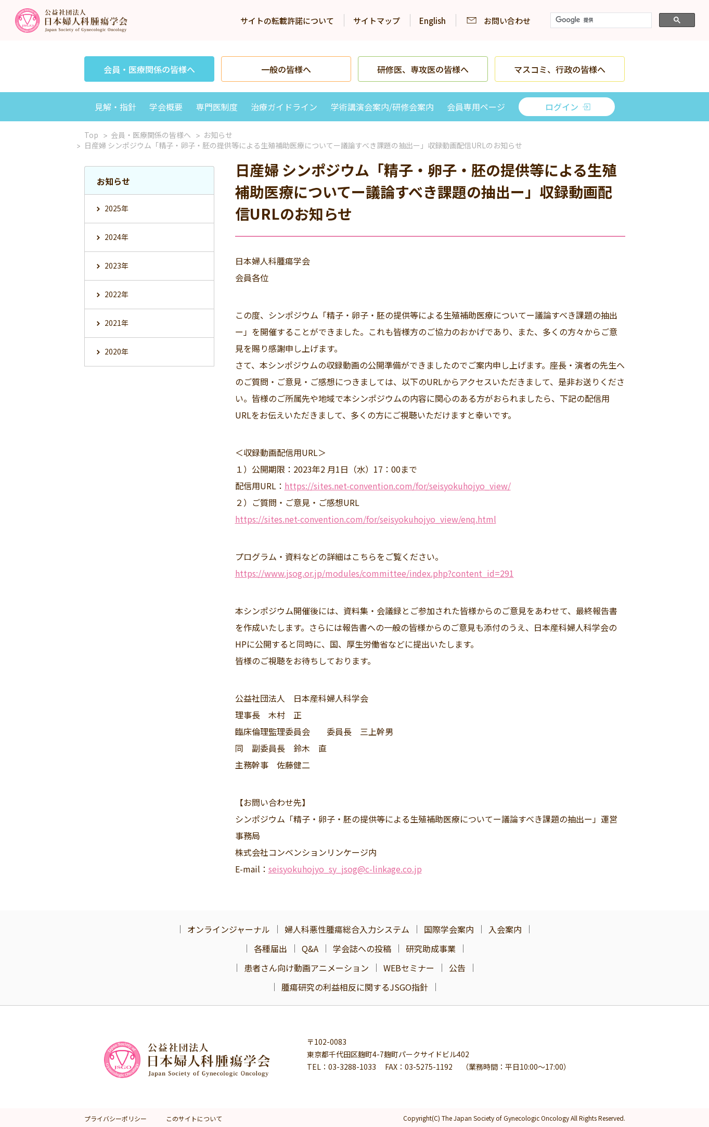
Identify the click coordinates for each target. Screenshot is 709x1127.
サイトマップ (376, 20)
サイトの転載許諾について (287, 20)
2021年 (116, 323)
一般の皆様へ (286, 69)
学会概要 (166, 106)
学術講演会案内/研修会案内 (382, 106)
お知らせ (218, 135)
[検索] (600, 20)
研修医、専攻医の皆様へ (423, 69)
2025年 (116, 208)
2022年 (116, 294)
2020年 (116, 351)
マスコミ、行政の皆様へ (559, 69)
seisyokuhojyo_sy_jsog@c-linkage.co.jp (345, 869)
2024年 (116, 237)
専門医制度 (217, 106)
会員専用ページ (476, 106)
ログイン (561, 106)
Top (91, 135)
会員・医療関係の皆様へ (149, 69)
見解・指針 (115, 106)
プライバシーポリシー (115, 1118)
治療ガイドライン (284, 106)
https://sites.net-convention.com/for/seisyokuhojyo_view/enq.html (365, 519)
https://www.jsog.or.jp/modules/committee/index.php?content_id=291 (374, 573)
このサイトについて (194, 1118)
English (432, 20)
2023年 (116, 265)
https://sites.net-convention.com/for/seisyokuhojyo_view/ (398, 485)
